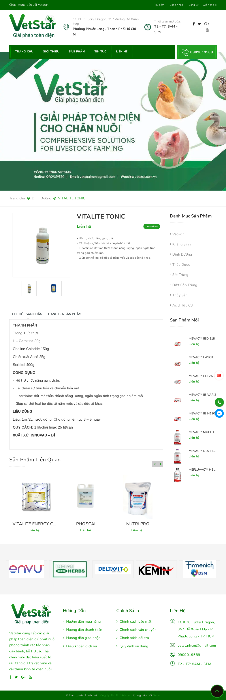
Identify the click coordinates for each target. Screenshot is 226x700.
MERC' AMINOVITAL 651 (35, 524)
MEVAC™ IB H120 (202, 413)
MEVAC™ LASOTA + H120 (203, 357)
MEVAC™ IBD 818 (202, 338)
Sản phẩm (77, 52)
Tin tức (100, 52)
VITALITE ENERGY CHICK (86, 524)
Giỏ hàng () (210, 5)
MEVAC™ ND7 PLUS (203, 451)
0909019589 (189, 654)
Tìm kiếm (158, 5)
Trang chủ (24, 52)
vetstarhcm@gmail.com (197, 645)
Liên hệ (122, 52)
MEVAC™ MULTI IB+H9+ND (203, 432)
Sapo (156, 695)
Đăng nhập (176, 5)
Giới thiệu (51, 52)
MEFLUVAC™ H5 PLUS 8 (203, 470)
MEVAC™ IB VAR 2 (202, 395)
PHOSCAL (137, 524)
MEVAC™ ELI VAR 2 (203, 376)
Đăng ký (193, 5)
